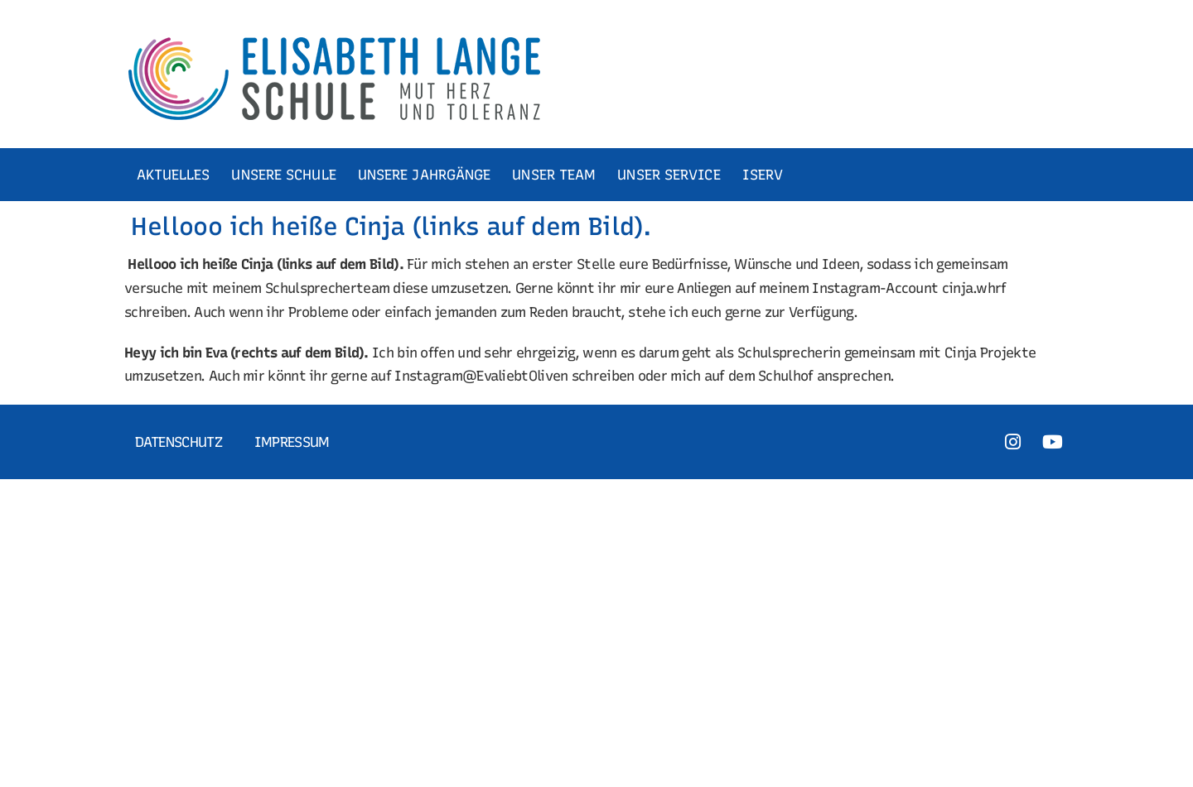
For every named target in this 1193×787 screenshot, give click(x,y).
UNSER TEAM (556, 174)
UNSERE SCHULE (286, 174)
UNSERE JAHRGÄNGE (427, 174)
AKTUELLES (176, 174)
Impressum (292, 442)
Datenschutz (178, 442)
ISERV (765, 174)
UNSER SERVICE (671, 174)
